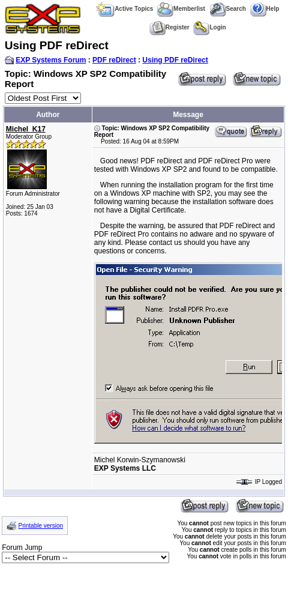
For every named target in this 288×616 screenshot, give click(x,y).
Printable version (41, 525)
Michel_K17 (26, 129)
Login (209, 27)
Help (265, 8)
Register (169, 27)
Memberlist (181, 8)
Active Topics (124, 8)
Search (227, 8)
